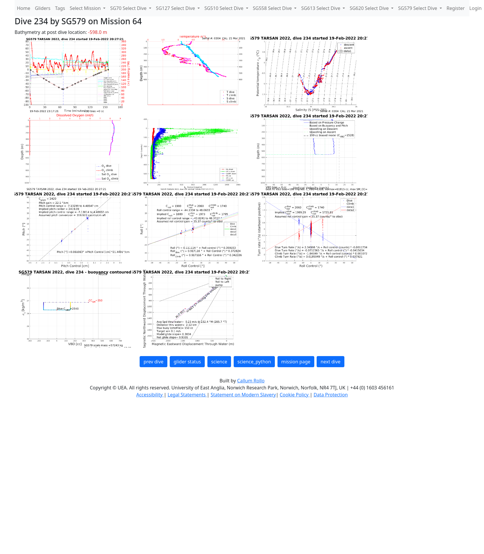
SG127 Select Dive (176, 8)
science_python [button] (254, 361)
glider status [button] (187, 361)
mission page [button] (295, 361)
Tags (60, 8)
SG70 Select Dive (129, 8)
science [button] (219, 361)
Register (456, 8)
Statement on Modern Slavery (243, 394)
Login (475, 8)
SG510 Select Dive (224, 8)
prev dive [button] (153, 361)
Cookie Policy (295, 394)
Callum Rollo (251, 380)
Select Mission (86, 8)
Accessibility (150, 394)
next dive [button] (330, 361)
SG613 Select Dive (321, 8)
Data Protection (330, 394)
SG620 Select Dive (370, 8)
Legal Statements (187, 394)
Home (23, 8)
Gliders (43, 8)
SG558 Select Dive (273, 8)
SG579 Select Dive (418, 8)
